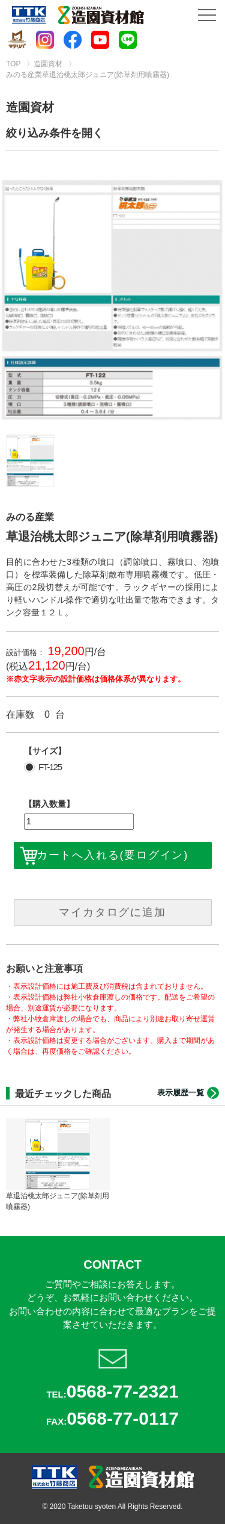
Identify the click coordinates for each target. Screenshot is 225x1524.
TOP (13, 64)
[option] (112, 300)
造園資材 (48, 64)
